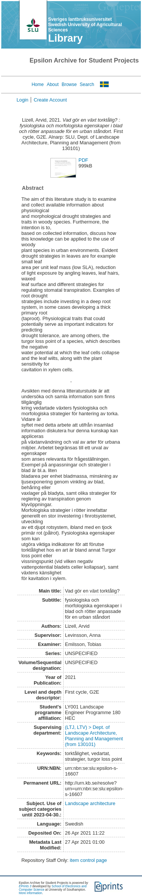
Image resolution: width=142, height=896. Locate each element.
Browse (69, 84)
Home (37, 84)
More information (30, 893)
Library (65, 38)
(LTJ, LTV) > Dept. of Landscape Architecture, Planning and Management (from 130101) (94, 735)
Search (87, 84)
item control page (88, 860)
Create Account (50, 100)
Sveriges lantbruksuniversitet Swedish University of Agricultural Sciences (85, 25)
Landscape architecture (90, 803)
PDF (83, 160)
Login (22, 100)
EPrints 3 (25, 886)
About (52, 84)
